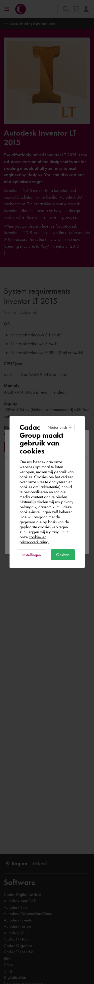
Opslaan (63, 554)
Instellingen (31, 555)
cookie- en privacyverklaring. (34, 539)
